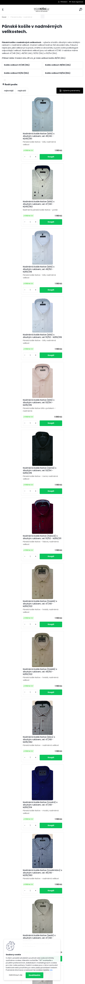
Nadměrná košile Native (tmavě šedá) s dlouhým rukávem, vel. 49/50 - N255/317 (20, 679)
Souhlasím (34, 975)
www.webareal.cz (52, 981)
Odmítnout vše (15, 975)
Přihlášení (63, 2)
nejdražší (22, 90)
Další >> (49, 919)
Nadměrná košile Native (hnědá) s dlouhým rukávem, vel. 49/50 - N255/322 (22, 408)
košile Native (63, 952)
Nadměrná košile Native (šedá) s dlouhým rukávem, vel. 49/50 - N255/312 (21, 611)
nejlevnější (9, 90)
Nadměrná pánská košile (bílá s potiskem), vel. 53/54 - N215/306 (61, 746)
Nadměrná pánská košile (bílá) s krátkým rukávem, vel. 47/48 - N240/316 (61, 886)
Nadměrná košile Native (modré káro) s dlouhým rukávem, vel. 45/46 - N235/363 (61, 476)
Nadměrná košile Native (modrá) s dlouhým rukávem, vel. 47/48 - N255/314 (22, 476)
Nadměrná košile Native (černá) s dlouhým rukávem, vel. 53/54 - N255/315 (62, 272)
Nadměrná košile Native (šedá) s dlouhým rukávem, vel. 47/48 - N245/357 (21, 543)
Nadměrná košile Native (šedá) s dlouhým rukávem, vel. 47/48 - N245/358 (61, 543)
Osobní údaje (61, 947)
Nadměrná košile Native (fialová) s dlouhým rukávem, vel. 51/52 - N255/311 (22, 340)
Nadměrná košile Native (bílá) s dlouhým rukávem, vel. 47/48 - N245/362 (61, 137)
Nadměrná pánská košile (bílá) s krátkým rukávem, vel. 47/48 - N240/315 (21, 886)
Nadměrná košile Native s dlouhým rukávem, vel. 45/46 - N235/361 (22, 746)
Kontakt (74, 947)
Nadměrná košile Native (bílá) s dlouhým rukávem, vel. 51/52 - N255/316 (61, 204)
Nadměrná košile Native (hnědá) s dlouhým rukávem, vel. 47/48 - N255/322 (62, 340)
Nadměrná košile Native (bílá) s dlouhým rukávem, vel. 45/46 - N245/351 (20, 136)
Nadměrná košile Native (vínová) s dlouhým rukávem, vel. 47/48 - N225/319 (62, 679)
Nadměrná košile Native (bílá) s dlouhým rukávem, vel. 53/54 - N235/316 (20, 272)
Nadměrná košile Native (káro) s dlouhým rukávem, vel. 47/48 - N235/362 (61, 408)
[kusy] (11, 157)
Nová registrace (77, 2)
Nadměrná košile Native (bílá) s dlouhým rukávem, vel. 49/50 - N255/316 (20, 204)
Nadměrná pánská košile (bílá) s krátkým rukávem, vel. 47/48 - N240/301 (61, 815)
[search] (80, 9)
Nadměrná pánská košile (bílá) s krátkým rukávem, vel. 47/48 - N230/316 (21, 815)
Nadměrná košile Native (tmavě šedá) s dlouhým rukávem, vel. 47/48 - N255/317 (61, 611)
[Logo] (42, 9)
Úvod (4, 17)
